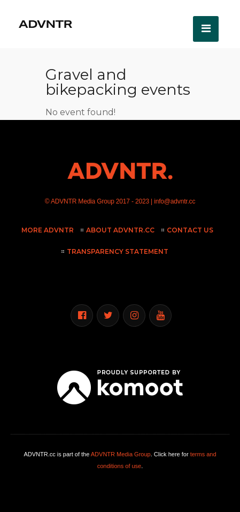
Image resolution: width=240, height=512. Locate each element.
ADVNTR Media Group (82, 201)
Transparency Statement (117, 251)
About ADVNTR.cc (120, 230)
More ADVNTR (47, 230)
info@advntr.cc (174, 201)
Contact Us (190, 230)
